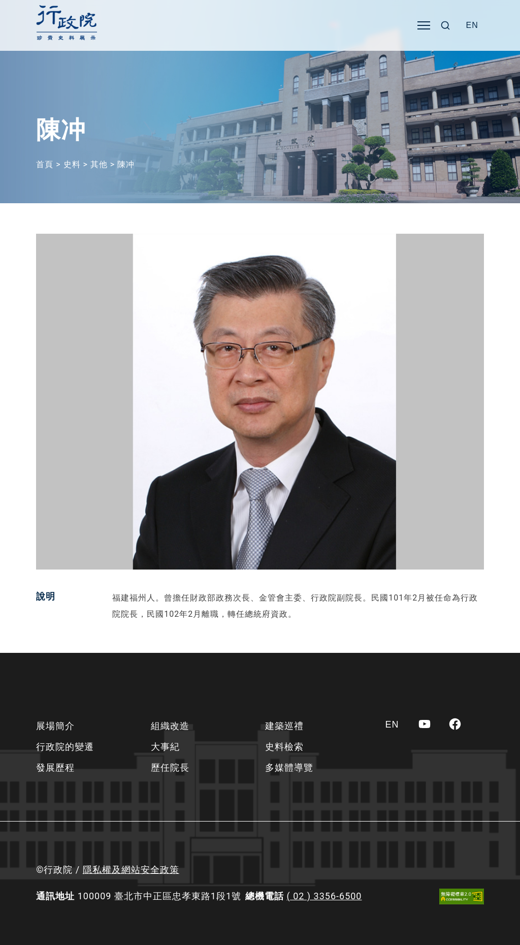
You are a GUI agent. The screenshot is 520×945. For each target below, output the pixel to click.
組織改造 (170, 725)
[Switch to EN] (472, 25)
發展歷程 (55, 767)
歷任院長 (170, 767)
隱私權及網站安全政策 (131, 869)
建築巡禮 (284, 725)
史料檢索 (284, 746)
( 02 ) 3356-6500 (324, 896)
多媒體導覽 (289, 767)
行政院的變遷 (65, 746)
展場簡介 (55, 725)
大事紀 (165, 746)
